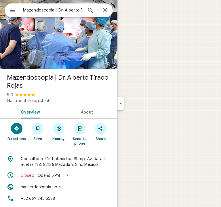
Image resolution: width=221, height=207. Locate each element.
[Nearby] (58, 131)
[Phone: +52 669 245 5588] (58, 198)
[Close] (105, 10)
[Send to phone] (79, 134)
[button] (58, 175)
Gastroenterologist (25, 100)
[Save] (37, 131)
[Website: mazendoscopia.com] (58, 187)
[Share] (100, 131)
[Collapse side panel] (120, 103)
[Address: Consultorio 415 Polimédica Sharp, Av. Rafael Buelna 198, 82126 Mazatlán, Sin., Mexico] (58, 162)
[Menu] (13, 10)
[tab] (29, 111)
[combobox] (52, 10)
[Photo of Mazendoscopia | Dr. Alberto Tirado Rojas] (58, 34)
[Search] (90, 10)
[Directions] (16, 131)
